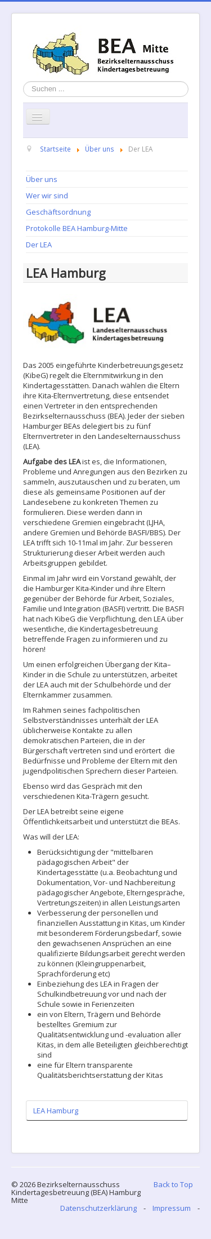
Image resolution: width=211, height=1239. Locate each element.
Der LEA (39, 244)
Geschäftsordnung (58, 212)
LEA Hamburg (55, 1110)
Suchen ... (23, 81)
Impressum (171, 1208)
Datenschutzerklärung (98, 1208)
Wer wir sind (47, 195)
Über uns (41, 179)
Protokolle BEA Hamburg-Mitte (77, 228)
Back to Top (173, 1184)
